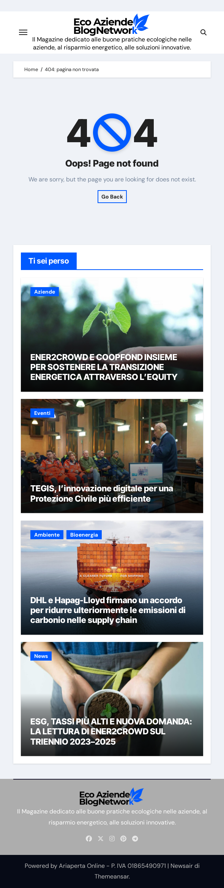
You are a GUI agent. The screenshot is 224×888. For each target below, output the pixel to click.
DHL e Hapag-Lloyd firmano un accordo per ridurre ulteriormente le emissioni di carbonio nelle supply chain (108, 610)
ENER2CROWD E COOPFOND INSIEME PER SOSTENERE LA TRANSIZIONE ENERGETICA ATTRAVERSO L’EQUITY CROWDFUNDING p (104, 372)
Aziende (44, 291)
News (41, 656)
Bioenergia (84, 534)
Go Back (112, 196)
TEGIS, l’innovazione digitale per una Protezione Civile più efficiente (101, 493)
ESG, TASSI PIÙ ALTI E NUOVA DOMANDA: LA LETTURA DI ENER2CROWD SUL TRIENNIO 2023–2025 (111, 731)
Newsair (181, 866)
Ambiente (47, 534)
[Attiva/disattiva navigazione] (23, 32)
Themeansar (112, 876)
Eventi (42, 413)
